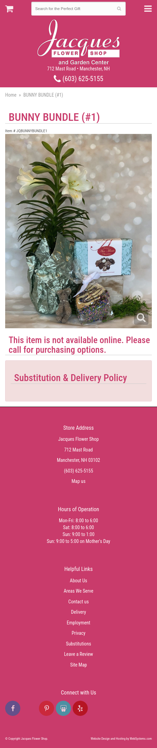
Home (11, 95)
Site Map (78, 665)
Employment (78, 622)
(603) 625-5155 (78, 79)
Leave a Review (78, 654)
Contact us (78, 601)
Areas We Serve (78, 591)
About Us (78, 580)
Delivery (78, 612)
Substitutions (78, 644)
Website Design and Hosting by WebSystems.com (121, 738)
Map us (79, 481)
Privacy (78, 633)
